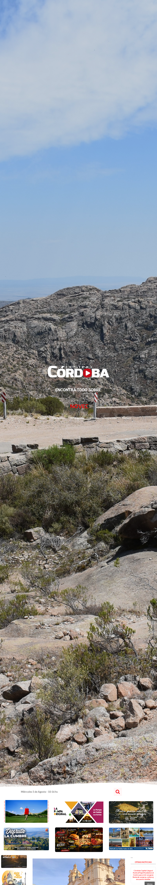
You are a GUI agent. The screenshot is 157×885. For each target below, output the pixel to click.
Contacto (126, 418)
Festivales (94, 418)
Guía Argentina (77, 418)
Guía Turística (58, 418)
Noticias (41, 418)
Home (29, 418)
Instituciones (111, 418)
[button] (118, 792)
